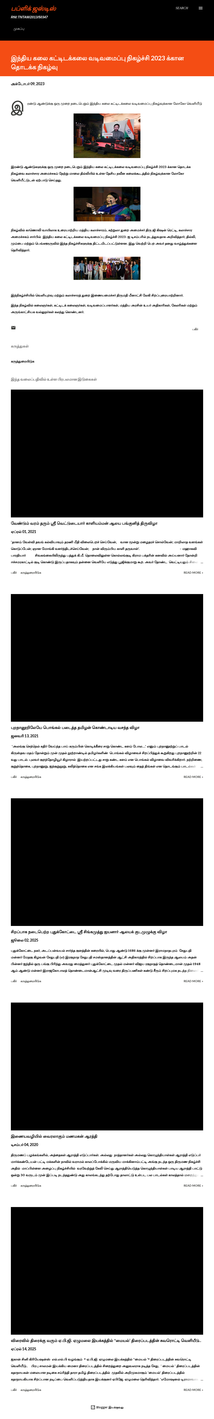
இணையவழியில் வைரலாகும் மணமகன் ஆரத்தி (54, 1136)
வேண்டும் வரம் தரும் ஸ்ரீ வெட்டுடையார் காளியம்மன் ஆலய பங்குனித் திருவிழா (84, 523)
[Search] (182, 8)
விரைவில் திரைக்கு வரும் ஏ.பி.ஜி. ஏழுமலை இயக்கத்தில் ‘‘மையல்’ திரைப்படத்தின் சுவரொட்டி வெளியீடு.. (106, 1340)
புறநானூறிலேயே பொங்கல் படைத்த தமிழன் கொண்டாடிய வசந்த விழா (75, 727)
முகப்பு (18, 28)
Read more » (193, 572)
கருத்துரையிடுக (22, 361)
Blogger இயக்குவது (107, 1407)
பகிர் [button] (195, 329)
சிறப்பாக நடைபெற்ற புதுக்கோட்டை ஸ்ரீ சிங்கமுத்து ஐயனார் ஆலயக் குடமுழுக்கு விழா (89, 931)
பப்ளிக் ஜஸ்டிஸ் (33, 8)
